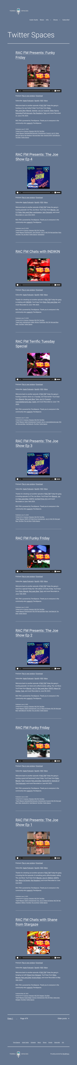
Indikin (32, 322)
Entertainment (42, 133)
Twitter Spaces (25, 137)
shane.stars (56, 997)
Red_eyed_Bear (21, 111)
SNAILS (50, 878)
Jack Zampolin (47, 212)
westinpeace (37, 212)
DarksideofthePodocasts (31, 133)
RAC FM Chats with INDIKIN (38, 251)
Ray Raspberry (38, 113)
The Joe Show (25, 234)
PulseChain (42, 322)
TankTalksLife (56, 135)
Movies (37, 322)
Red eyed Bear (36, 135)
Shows (55, 20)
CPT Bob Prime (33, 519)
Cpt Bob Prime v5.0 (41, 499)
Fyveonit (46, 111)
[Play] (17, 91)
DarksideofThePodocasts (24, 113)
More (46, 101)
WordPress (66, 1054)
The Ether (41, 131)
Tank (45, 113)
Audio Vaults (33, 20)
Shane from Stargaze (34, 975)
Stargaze (41, 995)
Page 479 (24, 1018)
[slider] (36, 90)
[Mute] (55, 91)
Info (47, 20)
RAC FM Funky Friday (32, 538)
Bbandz (28, 111)
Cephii (34, 402)
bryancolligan (36, 978)
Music (42, 20)
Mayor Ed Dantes (46, 708)
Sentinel (34, 111)
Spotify (37, 101)
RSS (41, 101)
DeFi (21, 322)
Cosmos (26, 131)
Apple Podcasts (28, 101)
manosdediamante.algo (23, 402)
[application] (38, 90)
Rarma (56, 111)
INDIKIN (28, 302)
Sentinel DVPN (48, 135)
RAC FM (43, 105)
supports (30, 123)
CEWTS (31, 499)
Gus (17, 880)
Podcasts (31, 131)
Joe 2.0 (40, 111)
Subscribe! (65, 20)
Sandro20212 (46, 781)
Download (39, 96)
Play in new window (28, 96)
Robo (49, 108)
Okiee (52, 111)
